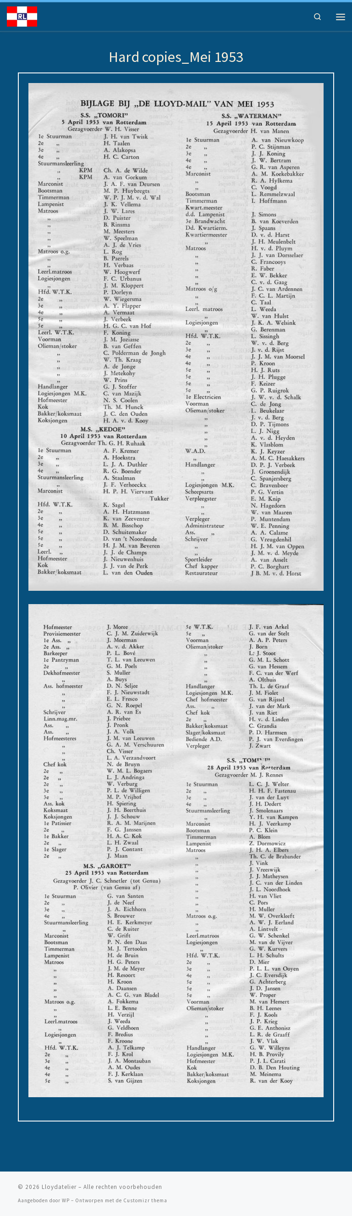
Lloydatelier (59, 1187)
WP (66, 1200)
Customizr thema (145, 1200)
